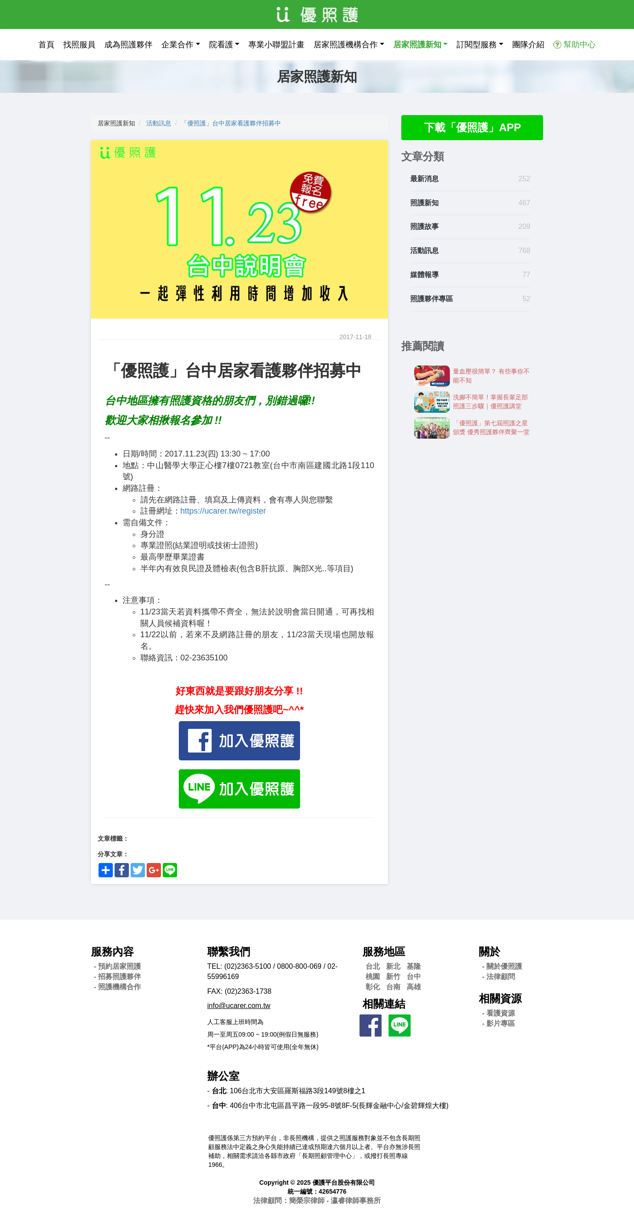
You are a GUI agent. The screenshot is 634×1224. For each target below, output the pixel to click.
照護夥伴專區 (431, 299)
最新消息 (424, 179)
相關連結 (383, 1004)
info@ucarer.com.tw (239, 1005)
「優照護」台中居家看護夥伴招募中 (231, 123)
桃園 (373, 976)
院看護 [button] (221, 44)
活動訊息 (158, 123)
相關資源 (500, 998)
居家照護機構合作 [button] (345, 44)
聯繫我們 (228, 952)
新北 (393, 966)
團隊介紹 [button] (528, 44)
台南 (393, 987)
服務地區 (383, 952)
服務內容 (112, 952)
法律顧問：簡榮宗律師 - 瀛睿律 (317, 1200)
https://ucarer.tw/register (223, 510)
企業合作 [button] (177, 44)
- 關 (502, 966)
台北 (373, 966)
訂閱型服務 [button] (477, 44)
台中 (414, 976)
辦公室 (223, 1076)
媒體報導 (424, 274)
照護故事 (424, 226)
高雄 (414, 987)
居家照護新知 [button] (417, 44)
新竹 (393, 976)
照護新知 (424, 203)
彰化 (373, 987)
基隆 (414, 966)
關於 (489, 952)
